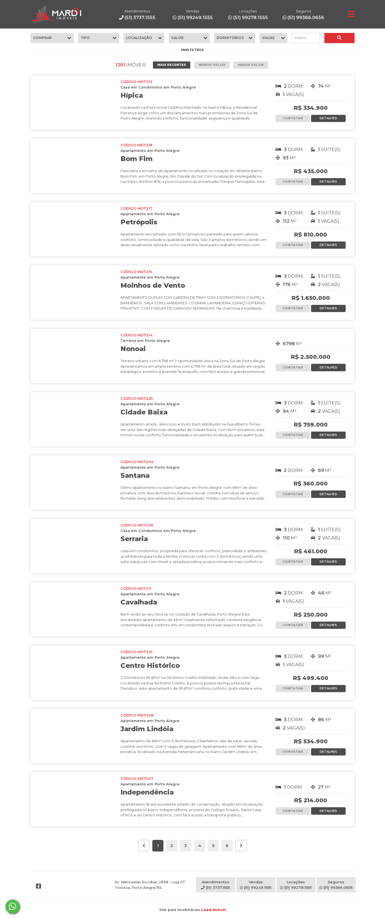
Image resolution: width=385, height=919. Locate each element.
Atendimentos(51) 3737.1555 (215, 884)
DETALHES (328, 118)
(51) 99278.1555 (247, 14)
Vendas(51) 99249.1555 (255, 884)
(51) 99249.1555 (192, 14)
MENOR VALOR (212, 65)
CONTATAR (293, 118)
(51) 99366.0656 (303, 14)
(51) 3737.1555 (137, 14)
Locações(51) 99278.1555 (296, 884)
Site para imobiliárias (192, 910)
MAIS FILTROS (192, 50)
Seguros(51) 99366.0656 (336, 884)
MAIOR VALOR (251, 65)
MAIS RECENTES (171, 65)
